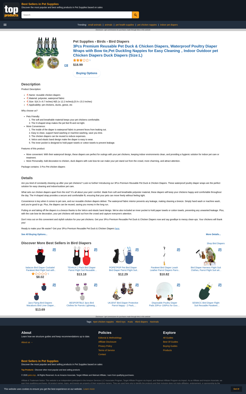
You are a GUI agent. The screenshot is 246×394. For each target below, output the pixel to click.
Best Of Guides (170, 342)
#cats (130, 321)
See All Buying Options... (34, 234)
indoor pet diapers (169, 25)
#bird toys (121, 321)
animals (108, 25)
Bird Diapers (119, 41)
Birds (101, 41)
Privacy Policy (105, 346)
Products (167, 350)
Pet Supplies (83, 41)
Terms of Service (106, 350)
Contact (102, 354)
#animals (154, 321)
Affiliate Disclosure (107, 342)
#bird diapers (141, 321)
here (117, 228)
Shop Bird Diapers (216, 243)
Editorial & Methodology (110, 337)
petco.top (32, 375)
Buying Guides (170, 346)
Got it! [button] (236, 389)
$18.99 (78, 64)
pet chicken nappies (147, 25)
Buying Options (86, 73)
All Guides (168, 337)
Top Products (27, 370)
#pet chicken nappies (103, 321)
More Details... (213, 234)
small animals (95, 25)
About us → (27, 342)
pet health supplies (125, 25)
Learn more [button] (89, 389)
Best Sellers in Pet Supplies (40, 4)
